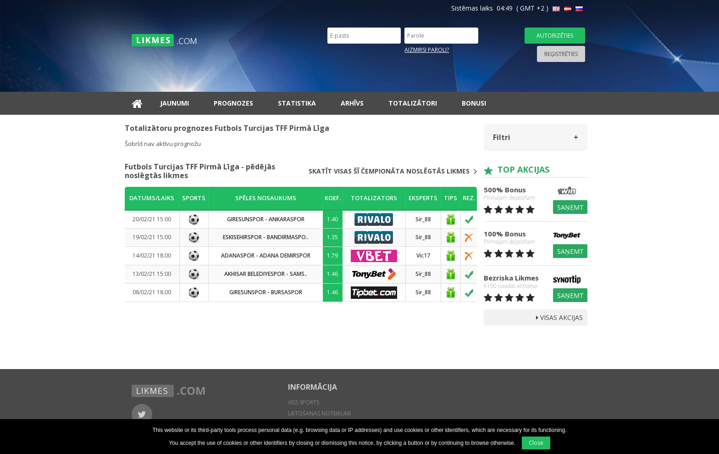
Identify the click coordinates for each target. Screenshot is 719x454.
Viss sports (303, 402)
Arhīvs (352, 103)
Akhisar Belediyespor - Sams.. (265, 274)
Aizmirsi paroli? (426, 50)
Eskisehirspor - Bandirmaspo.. (266, 237)
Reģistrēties (561, 54)
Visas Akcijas (559, 317)
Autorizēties (554, 35)
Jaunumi (174, 103)
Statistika (297, 103)
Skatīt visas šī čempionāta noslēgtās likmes (393, 171)
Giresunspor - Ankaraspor (265, 219)
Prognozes (233, 103)
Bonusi (474, 103)
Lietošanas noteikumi (319, 413)
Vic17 (423, 255)
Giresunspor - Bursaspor (265, 292)
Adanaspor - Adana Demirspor (265, 255)
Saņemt (570, 207)
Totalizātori (412, 103)
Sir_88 (423, 219)
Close (536, 443)
